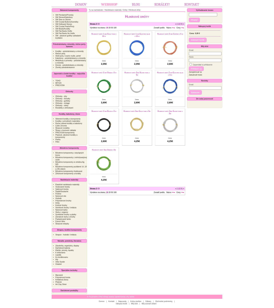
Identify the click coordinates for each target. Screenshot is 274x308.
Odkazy (148, 301)
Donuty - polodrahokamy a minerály (69, 65)
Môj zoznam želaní (149, 304)
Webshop (109, 4)
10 (107, 28)
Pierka (57, 140)
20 (110, 28)
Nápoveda (122, 301)
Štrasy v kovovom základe (65, 130)
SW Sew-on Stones (63, 20)
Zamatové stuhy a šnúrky (65, 217)
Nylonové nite (60, 196)
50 (112, 28)
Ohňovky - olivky (61, 106)
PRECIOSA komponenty (65, 133)
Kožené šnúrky (61, 205)
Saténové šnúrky (62, 189)
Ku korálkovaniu (61, 257)
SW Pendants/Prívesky (64, 15)
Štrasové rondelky (62, 128)
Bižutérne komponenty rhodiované (68, 171)
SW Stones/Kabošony (64, 17)
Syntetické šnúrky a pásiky (65, 214)
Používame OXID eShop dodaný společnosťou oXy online (111, 297)
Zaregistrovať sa (195, 72)
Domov (81, 4)
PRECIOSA (60, 85)
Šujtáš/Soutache (61, 191)
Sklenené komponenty (69, 10)
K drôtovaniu (60, 253)
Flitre (57, 142)
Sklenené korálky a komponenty (68, 119)
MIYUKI (58, 83)
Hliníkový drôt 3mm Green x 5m (104, 150)
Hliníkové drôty (134, 10)
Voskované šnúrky (62, 187)
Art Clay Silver (61, 284)
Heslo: (191, 57)
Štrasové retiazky (62, 224)
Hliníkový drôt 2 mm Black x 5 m (104, 111)
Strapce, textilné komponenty (69, 230)
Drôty (57, 203)
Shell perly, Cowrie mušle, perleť (68, 56)
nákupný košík (121, 304)
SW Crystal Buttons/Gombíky (66, 22)
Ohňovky (69, 92)
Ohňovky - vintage (62, 103)
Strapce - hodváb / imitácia (65, 235)
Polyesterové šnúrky (63, 201)
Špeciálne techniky (69, 270)
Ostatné (58, 264)
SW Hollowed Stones (63, 24)
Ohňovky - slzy (61, 96)
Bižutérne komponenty (69, 148)
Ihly (56, 260)
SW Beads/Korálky (62, 29)
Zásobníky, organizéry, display (67, 246)
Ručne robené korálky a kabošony (68, 123)
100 (114, 28)
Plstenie (58, 282)
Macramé (59, 275)
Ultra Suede (60, 262)
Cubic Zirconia (61, 126)
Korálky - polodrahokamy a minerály (69, 51)
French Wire (60, 221)
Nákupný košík (204, 26)
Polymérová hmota (62, 277)
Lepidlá (58, 255)
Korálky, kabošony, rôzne (69, 114)
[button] (194, 20)
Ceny (178, 28)
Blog (136, 4)
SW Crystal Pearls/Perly (64, 26)
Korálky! (162, 4)
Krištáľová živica (61, 280)
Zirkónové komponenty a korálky (68, 174)
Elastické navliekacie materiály (67, 185)
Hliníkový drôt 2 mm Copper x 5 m (170, 34)
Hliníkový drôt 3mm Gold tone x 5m (137, 111)
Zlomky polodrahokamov (65, 67)
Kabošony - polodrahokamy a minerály (70, 58)
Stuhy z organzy (61, 212)
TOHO (58, 81)
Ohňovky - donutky (62, 99)
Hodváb (58, 198)
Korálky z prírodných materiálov (67, 121)
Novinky (204, 81)
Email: (191, 50)
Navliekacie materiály (69, 180)
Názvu (168, 28)
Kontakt (191, 4)
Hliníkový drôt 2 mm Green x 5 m (104, 73)
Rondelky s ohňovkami (64, 108)
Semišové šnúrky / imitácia (65, 208)
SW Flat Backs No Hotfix (65, 33)
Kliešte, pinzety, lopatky (64, 250)
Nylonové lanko (61, 210)
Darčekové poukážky (69, 291)
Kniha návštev (135, 301)
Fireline (58, 194)
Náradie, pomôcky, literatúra (69, 241)
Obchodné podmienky (163, 301)
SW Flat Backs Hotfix (63, 31)
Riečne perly (60, 54)
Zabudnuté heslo (195, 75)
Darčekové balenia (62, 248)
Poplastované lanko (63, 219)
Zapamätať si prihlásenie (201, 64)
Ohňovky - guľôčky (62, 101)
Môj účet (204, 46)
